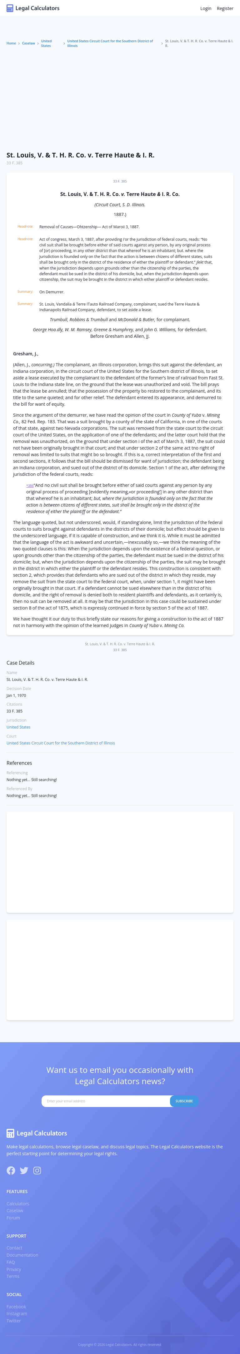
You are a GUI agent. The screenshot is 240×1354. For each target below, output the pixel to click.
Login (205, 8)
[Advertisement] (120, 100)
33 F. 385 (14, 163)
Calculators (18, 1204)
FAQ (11, 1262)
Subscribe (184, 1101)
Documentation (22, 1255)
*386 (30, 485)
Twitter (14, 1321)
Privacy (14, 1269)
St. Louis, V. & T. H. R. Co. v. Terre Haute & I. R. (81, 155)
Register (225, 8)
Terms (13, 1276)
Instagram (17, 1313)
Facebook (16, 1307)
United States (46, 43)
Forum (13, 1218)
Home (11, 43)
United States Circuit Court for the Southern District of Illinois (110, 43)
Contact (14, 1248)
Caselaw (28, 43)
